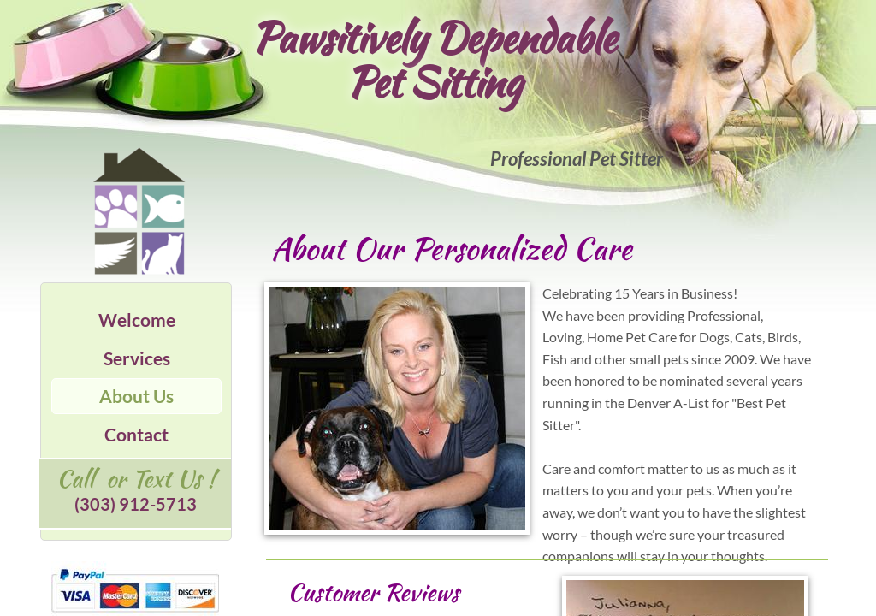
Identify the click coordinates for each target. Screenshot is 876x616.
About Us (136, 395)
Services (137, 358)
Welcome (136, 319)
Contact (136, 434)
